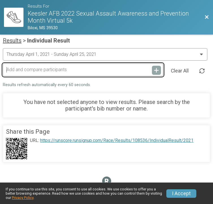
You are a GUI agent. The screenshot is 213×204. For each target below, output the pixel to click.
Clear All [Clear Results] (180, 71)
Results (12, 40)
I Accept (181, 193)
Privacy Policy (22, 198)
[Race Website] (16, 17)
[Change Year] (105, 54)
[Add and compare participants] (83, 69)
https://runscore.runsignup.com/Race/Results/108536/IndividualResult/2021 (116, 140)
